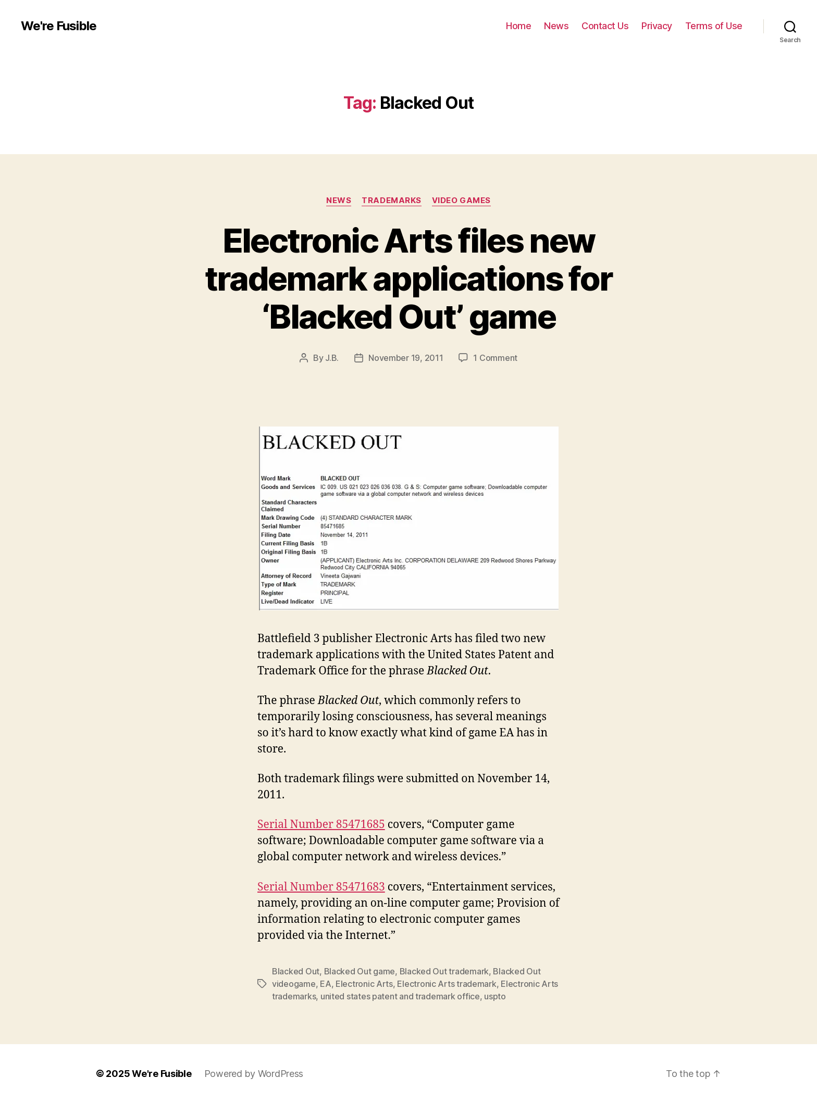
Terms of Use (713, 25)
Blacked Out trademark (444, 971)
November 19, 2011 (405, 358)
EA (325, 984)
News (556, 25)
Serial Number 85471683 (321, 887)
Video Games (461, 200)
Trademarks (392, 200)
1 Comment (495, 358)
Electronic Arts (364, 984)
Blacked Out (295, 971)
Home (518, 25)
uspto (495, 996)
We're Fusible (58, 26)
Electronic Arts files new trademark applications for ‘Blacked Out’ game (409, 278)
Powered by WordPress (254, 1073)
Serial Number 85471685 (321, 825)
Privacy (656, 25)
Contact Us (604, 25)
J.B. (332, 358)
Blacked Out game (359, 971)
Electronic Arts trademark (446, 984)
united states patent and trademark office (400, 996)
